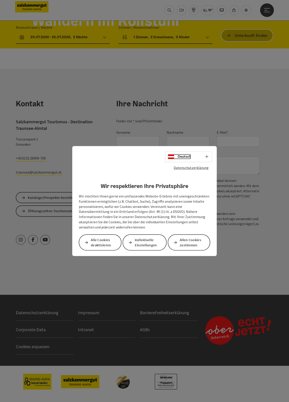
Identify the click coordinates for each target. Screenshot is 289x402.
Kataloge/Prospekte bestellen (51, 197)
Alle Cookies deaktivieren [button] (101, 242)
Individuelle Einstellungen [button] (146, 242)
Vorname (123, 132)
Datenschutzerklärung (191, 167)
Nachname (175, 132)
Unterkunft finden (251, 35)
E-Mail (222, 132)
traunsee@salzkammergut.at (39, 172)
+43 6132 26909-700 (31, 158)
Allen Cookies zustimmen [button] (190, 242)
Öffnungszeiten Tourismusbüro (53, 211)
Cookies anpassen (32, 346)
